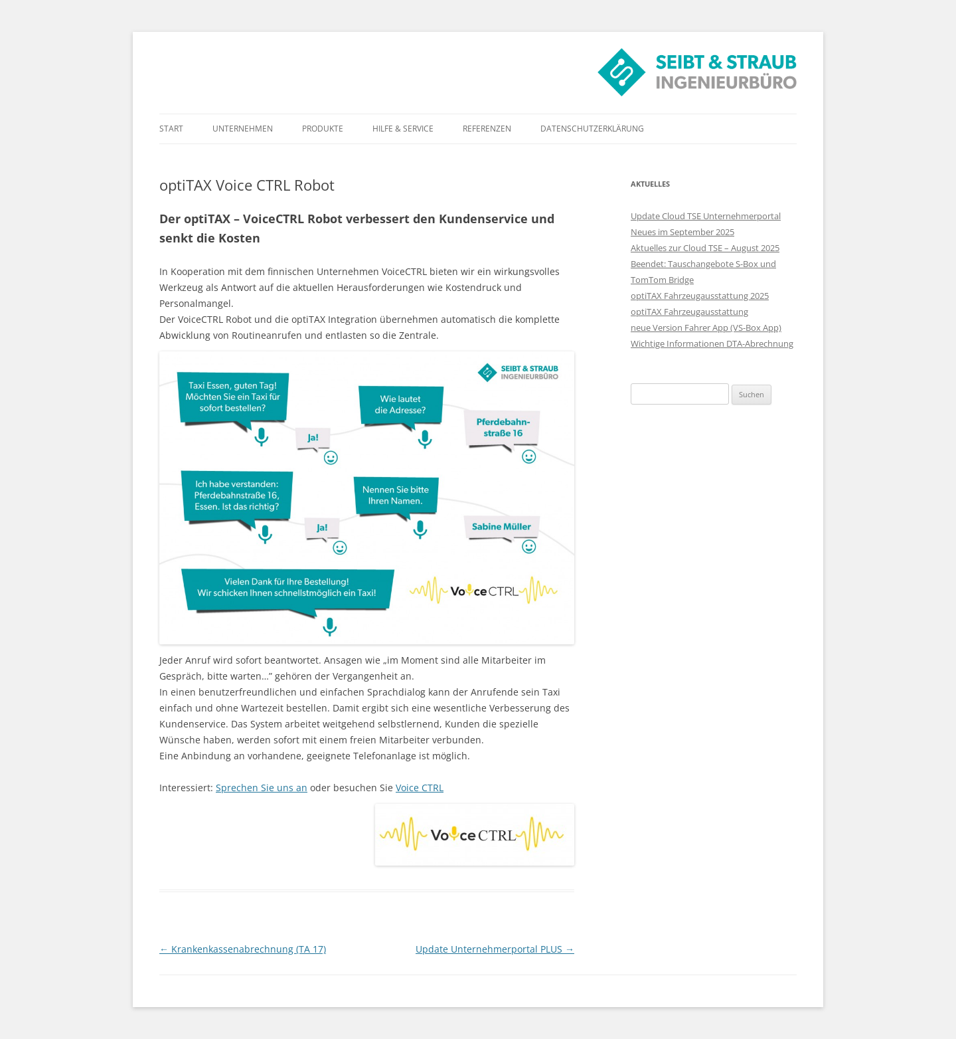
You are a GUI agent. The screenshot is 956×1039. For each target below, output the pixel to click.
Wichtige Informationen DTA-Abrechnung (712, 343)
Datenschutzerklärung (592, 128)
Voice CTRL (419, 787)
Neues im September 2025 (682, 232)
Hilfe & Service (403, 128)
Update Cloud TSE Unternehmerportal (706, 216)
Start (171, 128)
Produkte (322, 128)
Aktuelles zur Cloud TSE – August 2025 (705, 248)
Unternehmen (242, 128)
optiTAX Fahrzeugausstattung (689, 312)
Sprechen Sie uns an (261, 787)
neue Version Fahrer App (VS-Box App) (706, 327)
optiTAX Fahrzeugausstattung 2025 (700, 296)
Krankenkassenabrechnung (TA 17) (242, 949)
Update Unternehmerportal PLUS (495, 949)
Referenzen (487, 128)
